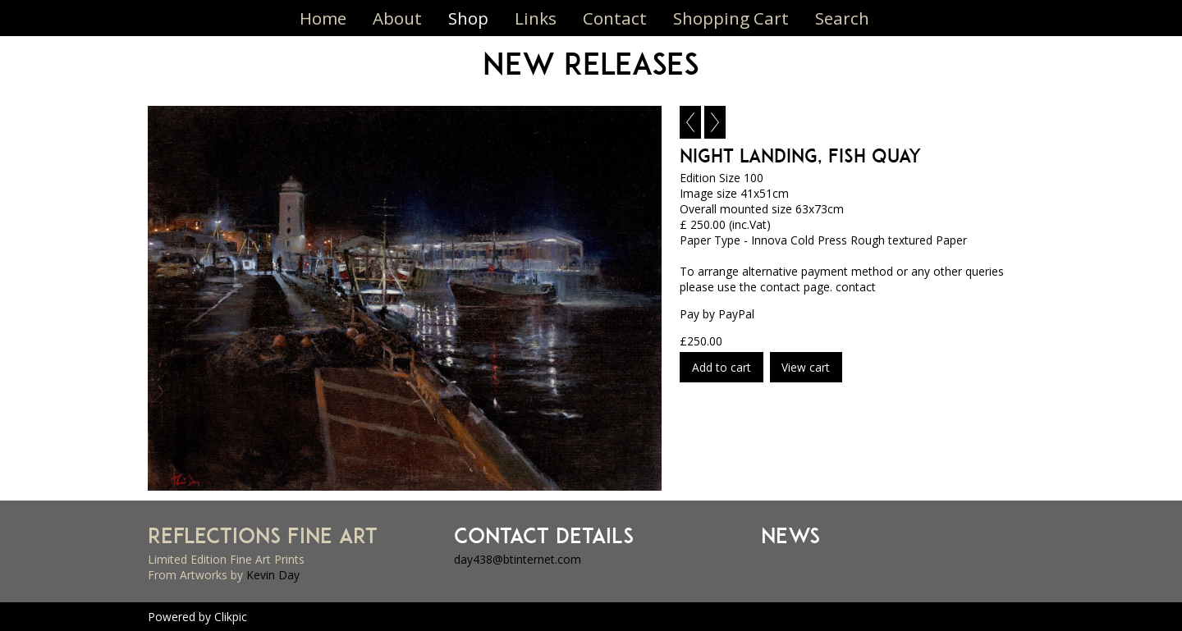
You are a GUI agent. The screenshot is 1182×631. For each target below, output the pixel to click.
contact (856, 287)
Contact (615, 18)
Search (842, 18)
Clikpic (230, 616)
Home (323, 18)
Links (536, 18)
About (397, 18)
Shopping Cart (731, 18)
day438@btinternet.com (517, 559)
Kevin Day (273, 575)
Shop (468, 18)
